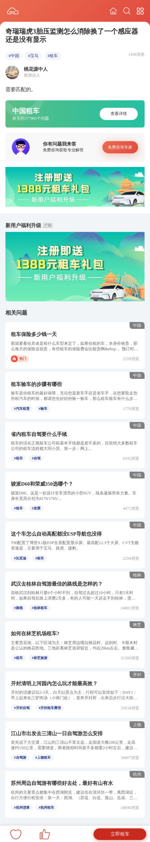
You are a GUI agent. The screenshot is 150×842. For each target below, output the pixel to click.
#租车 (53, 55)
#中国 (14, 55)
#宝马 (33, 55)
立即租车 (120, 834)
